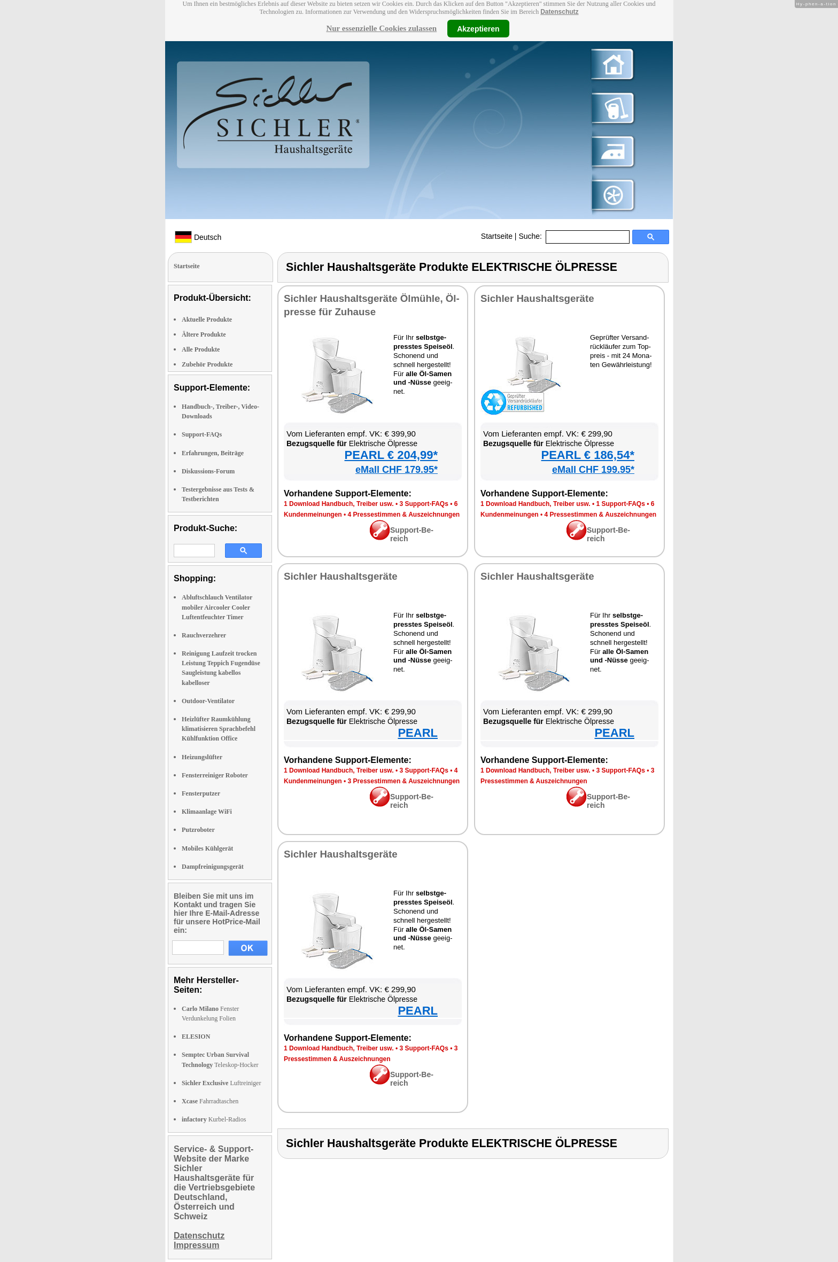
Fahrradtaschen (210, 1101)
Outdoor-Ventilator (208, 701)
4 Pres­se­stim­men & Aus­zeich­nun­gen (404, 514)
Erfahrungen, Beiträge (213, 453)
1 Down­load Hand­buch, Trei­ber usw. (339, 504)
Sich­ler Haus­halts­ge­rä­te (537, 298)
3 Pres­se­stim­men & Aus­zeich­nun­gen (404, 781)
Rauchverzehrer (204, 635)
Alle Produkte (201, 349)
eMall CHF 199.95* (593, 469)
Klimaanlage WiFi (207, 811)
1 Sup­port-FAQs (620, 504)
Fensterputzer (201, 793)
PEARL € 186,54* (587, 455)
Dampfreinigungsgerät (213, 866)
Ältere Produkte (204, 334)
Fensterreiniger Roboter (215, 775)
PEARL (418, 732)
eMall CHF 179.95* (396, 469)
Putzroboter (198, 829)
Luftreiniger (221, 1083)
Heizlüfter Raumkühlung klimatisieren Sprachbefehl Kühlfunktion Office (218, 728)
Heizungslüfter (202, 757)
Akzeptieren (478, 28)
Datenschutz (559, 11)
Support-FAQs (202, 434)
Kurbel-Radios (214, 1119)
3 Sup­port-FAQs (423, 504)
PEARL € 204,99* (391, 455)
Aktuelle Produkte (207, 319)
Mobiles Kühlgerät (207, 848)
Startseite (497, 236)
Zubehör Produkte (207, 364)
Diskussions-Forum (208, 471)
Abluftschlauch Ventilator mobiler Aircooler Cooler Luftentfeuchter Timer (217, 607)
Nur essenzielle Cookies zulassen (381, 28)
